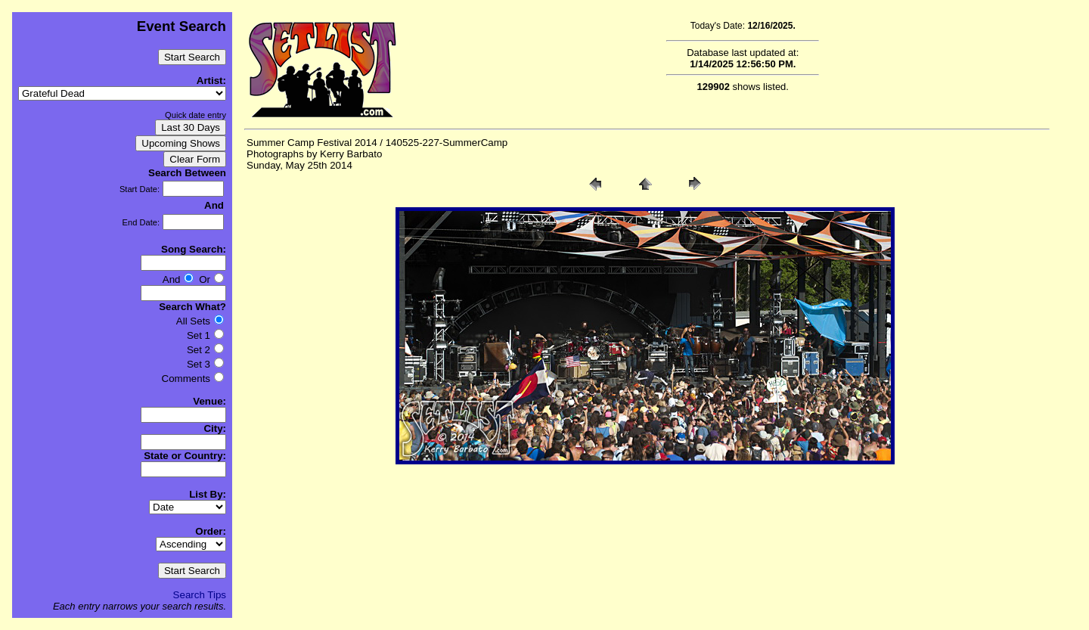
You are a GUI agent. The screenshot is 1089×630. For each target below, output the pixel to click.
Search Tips (199, 595)
